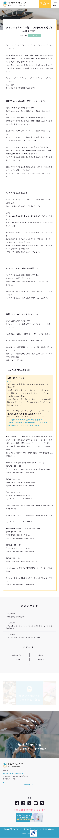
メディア (40, 659)
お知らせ (40, 655)
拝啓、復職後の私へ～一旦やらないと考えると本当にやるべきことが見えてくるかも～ (29, 424)
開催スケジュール (18, 655)
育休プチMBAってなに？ (44, 4)
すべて (29, 664)
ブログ (35, 35)
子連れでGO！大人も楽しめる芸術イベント (27, 419)
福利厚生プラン (29, 785)
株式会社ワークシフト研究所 (13, 774)
